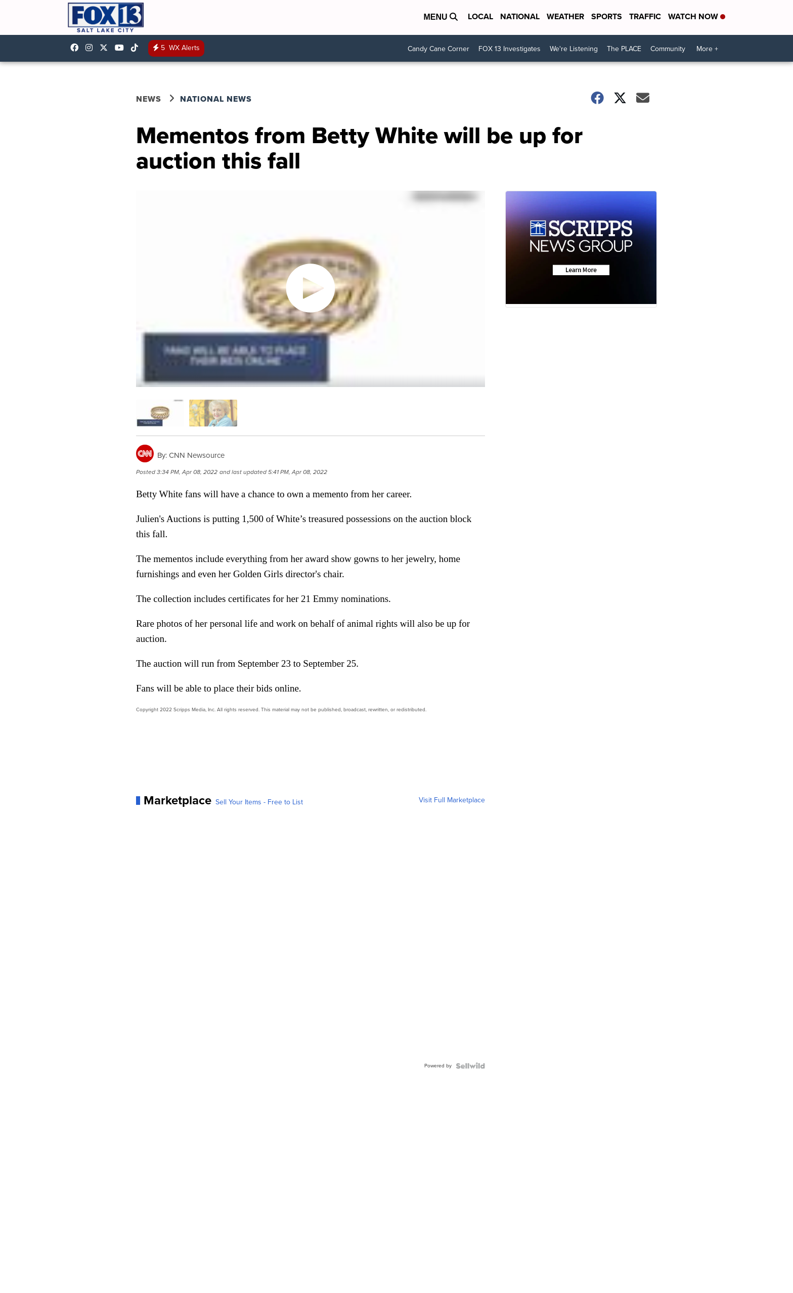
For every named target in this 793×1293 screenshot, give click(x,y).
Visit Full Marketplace (452, 800)
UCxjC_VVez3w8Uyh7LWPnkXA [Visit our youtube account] (122, 48)
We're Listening (574, 49)
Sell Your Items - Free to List (259, 802)
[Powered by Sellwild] (470, 1065)
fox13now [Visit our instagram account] (91, 48)
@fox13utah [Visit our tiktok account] (137, 48)
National (520, 16)
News (148, 99)
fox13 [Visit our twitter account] (106, 48)
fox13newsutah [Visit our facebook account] (76, 48)
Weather (565, 16)
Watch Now (696, 16)
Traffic (645, 16)
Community (667, 49)
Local (480, 16)
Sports (606, 16)
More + (707, 49)
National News (216, 99)
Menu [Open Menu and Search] (440, 17)
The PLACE (624, 49)
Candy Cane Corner (438, 49)
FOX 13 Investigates (509, 49)
